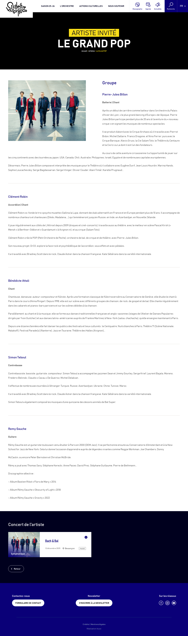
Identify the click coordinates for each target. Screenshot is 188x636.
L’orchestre (67, 6)
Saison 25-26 (48, 6)
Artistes (91, 51)
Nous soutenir (116, 6)
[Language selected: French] (182, 6)
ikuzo (99, 629)
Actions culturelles (91, 6)
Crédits (86, 624)
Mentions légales (98, 624)
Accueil (84, 51)
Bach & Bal (51, 541)
